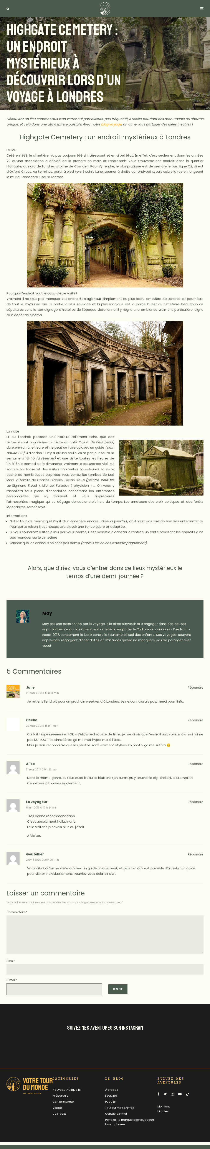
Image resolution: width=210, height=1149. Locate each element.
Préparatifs (60, 1103)
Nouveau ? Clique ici (67, 1097)
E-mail (12, 987)
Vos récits (59, 1121)
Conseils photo (63, 1109)
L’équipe (111, 1103)
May (47, 613)
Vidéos (58, 1115)
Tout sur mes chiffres (119, 1115)
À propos (111, 1097)
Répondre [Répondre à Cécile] (195, 720)
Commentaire (17, 912)
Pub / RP (111, 1109)
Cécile (31, 720)
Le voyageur (37, 802)
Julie (30, 687)
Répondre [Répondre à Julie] (195, 687)
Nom (11, 968)
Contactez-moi (116, 1121)
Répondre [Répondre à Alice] (195, 764)
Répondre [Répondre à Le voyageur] (195, 802)
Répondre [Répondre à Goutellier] (195, 854)
